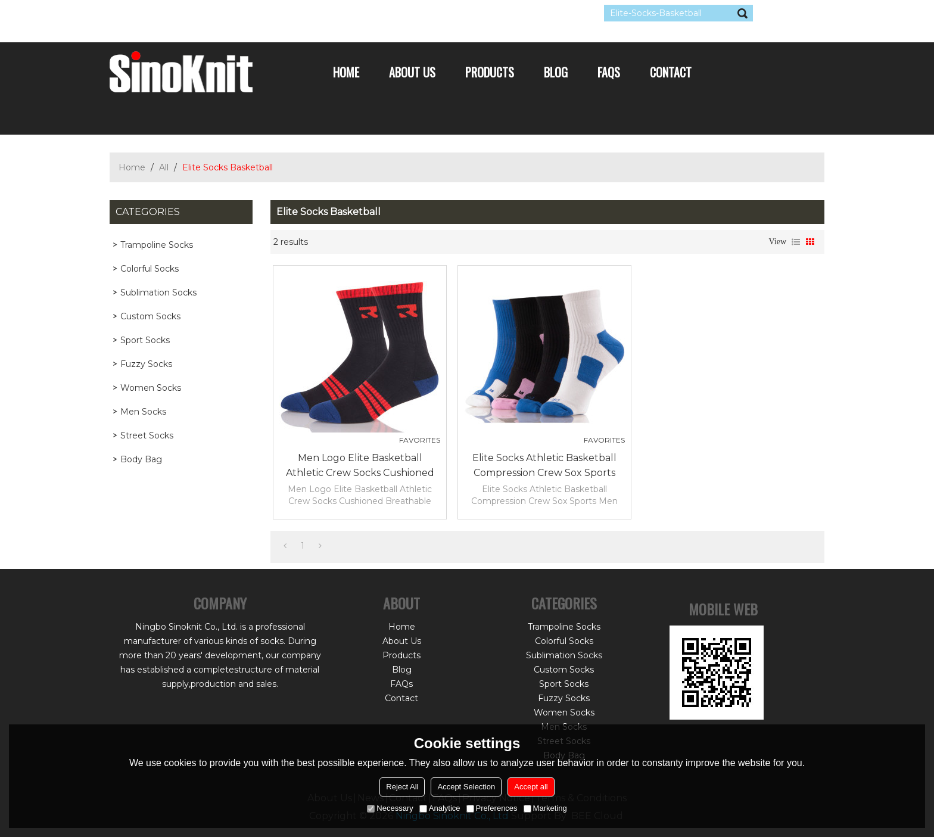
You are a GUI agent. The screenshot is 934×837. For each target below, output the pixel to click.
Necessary (390, 808)
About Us (412, 72)
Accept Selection (466, 786)
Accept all (530, 786)
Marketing (545, 808)
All (164, 167)
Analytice (439, 808)
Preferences (492, 808)
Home (346, 72)
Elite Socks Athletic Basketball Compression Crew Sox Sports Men (544, 466)
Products (489, 72)
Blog (556, 72)
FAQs (608, 72)
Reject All (402, 786)
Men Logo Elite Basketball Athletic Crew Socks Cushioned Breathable (360, 466)
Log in (182, 13)
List (796, 242)
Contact (671, 72)
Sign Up (219, 13)
